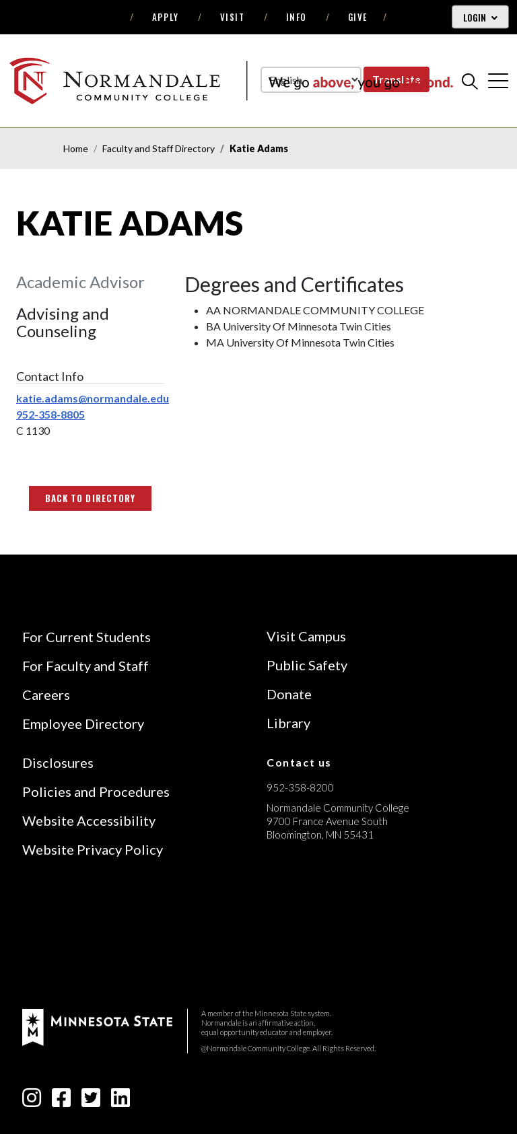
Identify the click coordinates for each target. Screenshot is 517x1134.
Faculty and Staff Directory (158, 148)
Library (288, 723)
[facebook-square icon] (61, 1101)
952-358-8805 (50, 414)
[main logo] (231, 80)
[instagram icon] (31, 1101)
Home (75, 148)
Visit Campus (306, 636)
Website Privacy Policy (92, 849)
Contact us (299, 762)
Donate (289, 694)
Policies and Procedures (96, 791)
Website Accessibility (89, 820)
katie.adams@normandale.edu (92, 398)
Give (358, 17)
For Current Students (86, 637)
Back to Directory (90, 498)
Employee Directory (83, 723)
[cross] (498, 81)
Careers (46, 694)
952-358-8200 (300, 787)
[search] (470, 81)
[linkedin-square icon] (120, 1101)
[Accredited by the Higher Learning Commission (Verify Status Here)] (317, 930)
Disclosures (58, 762)
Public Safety (307, 665)
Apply (165, 17)
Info (296, 17)
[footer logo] (97, 1026)
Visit (232, 17)
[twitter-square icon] (90, 1101)
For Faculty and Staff (85, 666)
